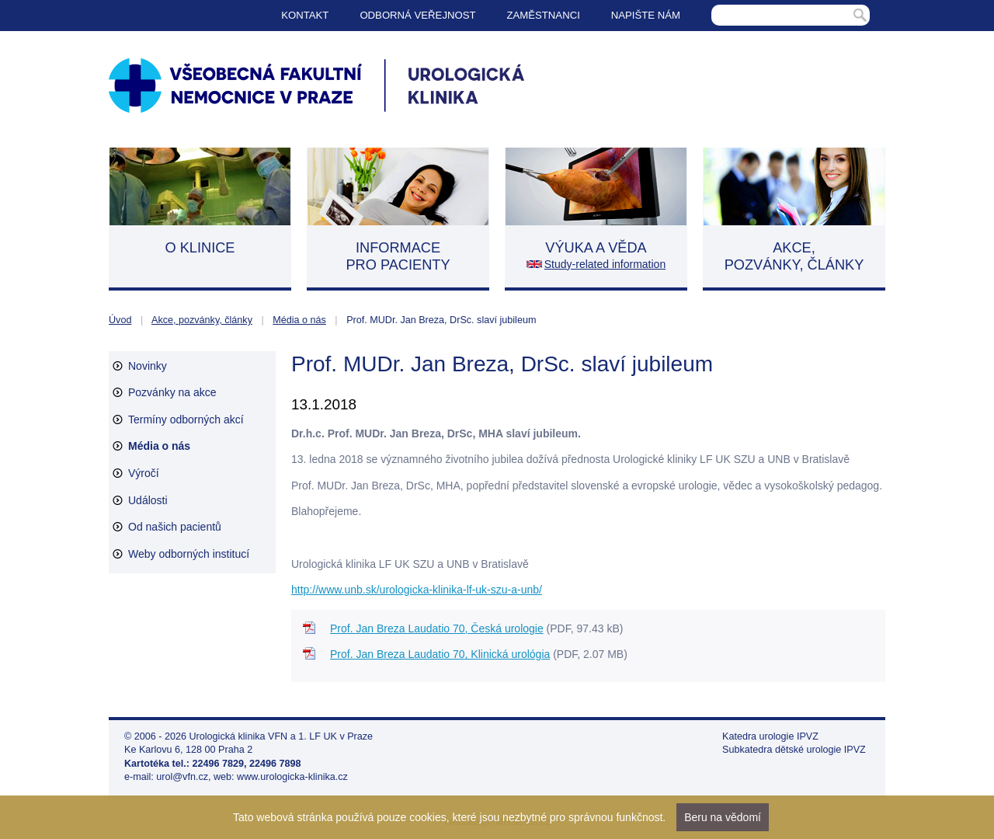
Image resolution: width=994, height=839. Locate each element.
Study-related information (605, 264)
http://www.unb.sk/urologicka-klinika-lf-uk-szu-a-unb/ (416, 589)
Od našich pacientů (174, 526)
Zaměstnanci (543, 15)
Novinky (147, 366)
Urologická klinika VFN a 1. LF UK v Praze (281, 736)
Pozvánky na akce (172, 392)
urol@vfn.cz (182, 776)
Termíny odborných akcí (186, 419)
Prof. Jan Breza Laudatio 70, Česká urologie (437, 628)
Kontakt (304, 15)
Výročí (143, 473)
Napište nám (645, 15)
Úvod (120, 320)
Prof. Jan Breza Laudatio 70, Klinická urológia (440, 654)
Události (148, 500)
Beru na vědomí (722, 817)
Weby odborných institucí (188, 554)
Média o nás (299, 320)
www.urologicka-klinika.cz (292, 776)
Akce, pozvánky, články (201, 320)
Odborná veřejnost (417, 15)
